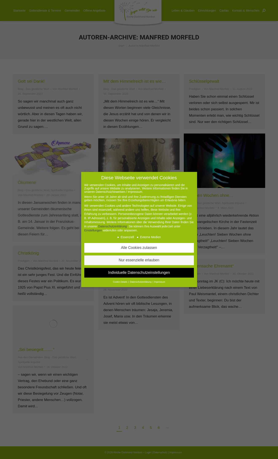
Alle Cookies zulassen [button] (139, 247)
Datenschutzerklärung (112, 225)
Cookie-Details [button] (120, 281)
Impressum (159, 281)
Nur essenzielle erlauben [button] (139, 259)
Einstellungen (93, 229)
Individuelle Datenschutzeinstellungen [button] (139, 272)
